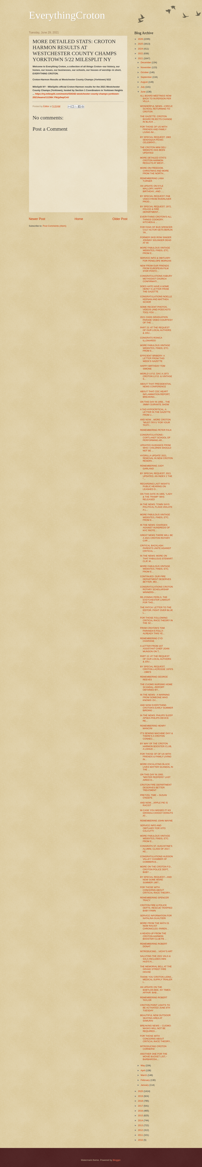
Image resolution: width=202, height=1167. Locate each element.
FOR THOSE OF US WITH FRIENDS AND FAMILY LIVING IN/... (153, 129)
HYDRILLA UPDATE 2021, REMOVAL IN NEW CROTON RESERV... (156, 458)
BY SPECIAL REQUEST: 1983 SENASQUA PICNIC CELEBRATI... (155, 140)
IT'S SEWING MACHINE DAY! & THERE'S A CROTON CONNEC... (156, 736)
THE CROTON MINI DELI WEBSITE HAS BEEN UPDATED (153, 150)
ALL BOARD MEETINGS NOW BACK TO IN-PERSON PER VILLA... (155, 98)
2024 (141, 48)
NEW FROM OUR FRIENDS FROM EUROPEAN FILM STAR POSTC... (154, 268)
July (143, 87)
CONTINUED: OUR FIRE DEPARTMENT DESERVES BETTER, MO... (155, 579)
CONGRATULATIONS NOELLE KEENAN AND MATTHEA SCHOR (156, 299)
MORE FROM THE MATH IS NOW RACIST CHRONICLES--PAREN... (154, 926)
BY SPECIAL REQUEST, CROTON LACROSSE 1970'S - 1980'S (156, 669)
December (146, 62)
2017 (141, 1105)
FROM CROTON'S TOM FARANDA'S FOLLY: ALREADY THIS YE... (152, 631)
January (145, 1085)
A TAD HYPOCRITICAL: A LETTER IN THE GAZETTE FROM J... (155, 412)
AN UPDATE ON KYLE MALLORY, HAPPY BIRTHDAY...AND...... (152, 189)
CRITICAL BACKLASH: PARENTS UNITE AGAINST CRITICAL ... (155, 548)
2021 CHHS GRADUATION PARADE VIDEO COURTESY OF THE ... (156, 320)
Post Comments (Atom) (54, 226)
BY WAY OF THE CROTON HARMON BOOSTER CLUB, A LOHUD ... (156, 746)
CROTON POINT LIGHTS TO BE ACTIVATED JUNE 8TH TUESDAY (155, 1008)
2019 (141, 1096)
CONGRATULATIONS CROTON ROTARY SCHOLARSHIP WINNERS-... (156, 589)
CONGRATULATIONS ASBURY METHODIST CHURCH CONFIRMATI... (156, 279)
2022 (141, 53)
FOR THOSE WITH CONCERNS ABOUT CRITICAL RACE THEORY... (155, 890)
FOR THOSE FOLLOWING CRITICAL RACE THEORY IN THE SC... (156, 620)
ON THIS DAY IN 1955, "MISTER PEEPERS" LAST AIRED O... (155, 777)
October (145, 72)
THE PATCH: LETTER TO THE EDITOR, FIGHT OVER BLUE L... (156, 610)
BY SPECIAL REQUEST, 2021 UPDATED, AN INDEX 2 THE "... (156, 476)
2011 (141, 1135)
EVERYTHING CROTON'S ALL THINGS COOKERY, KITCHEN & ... (156, 219)
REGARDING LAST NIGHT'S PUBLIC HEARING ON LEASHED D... (155, 486)
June (143, 91)
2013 (141, 1125)
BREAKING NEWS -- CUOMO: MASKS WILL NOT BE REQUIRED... (155, 1028)
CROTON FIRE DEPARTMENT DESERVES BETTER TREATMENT (156, 787)
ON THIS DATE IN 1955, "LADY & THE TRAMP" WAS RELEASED (156, 497)
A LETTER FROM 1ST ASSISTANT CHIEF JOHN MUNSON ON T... (154, 649)
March (144, 1075)
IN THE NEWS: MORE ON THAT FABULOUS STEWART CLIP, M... (156, 558)
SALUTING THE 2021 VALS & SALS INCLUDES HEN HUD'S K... (155, 959)
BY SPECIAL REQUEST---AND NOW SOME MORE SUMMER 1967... (156, 880)
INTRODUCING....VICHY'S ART (156, 951)
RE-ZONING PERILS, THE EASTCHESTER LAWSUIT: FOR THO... (155, 600)
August (144, 82)
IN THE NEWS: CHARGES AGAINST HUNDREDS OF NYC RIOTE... (155, 528)
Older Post (119, 219)
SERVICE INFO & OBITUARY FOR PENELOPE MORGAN (155, 259)
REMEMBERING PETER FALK (156, 430)
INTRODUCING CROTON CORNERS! (153, 1047)
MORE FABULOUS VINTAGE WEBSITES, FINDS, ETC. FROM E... (155, 250)
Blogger (117, 1160)
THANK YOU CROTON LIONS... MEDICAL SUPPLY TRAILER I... (156, 980)
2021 (141, 58)
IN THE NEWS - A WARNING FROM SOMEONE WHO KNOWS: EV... (155, 697)
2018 (141, 1101)
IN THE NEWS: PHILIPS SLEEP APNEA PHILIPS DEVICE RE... (156, 718)
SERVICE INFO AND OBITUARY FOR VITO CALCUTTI (153, 828)
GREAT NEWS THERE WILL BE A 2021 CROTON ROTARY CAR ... (156, 538)
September (146, 77)
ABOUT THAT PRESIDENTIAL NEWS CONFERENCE (155, 385)
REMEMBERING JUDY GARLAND (152, 467)
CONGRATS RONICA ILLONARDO (151, 339)
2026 (141, 39)
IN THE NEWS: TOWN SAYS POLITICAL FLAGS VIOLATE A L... (156, 507)
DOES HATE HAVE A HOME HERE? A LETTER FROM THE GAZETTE (154, 289)
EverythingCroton (67, 15)
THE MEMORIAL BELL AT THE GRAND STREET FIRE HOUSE (156, 969)
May (143, 1065)
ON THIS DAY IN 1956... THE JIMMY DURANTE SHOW (155, 403)
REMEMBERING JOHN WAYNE (156, 820)
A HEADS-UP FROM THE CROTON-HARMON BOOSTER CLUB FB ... (153, 936)
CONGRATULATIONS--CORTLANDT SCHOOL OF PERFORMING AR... (155, 437)
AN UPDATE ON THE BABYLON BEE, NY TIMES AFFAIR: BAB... (155, 990)
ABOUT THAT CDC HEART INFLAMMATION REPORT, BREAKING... (155, 394)
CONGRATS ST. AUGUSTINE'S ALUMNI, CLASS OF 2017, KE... (156, 849)
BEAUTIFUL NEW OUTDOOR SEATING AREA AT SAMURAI (155, 1018)
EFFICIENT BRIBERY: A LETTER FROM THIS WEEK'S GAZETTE (152, 358)
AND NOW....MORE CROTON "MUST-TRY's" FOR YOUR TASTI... (155, 422)
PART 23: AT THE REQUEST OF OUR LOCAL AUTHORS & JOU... (155, 330)
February (145, 1080)
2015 (141, 1115)
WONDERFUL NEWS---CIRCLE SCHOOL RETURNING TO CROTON (156, 109)
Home (79, 219)
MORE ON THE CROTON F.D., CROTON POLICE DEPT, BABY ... (156, 869)
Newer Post (37, 219)
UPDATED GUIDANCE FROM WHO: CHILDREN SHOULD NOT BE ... (155, 448)
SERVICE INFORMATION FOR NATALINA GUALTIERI (156, 917)
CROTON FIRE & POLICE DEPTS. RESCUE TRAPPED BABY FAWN (156, 908)
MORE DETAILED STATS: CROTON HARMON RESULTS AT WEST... (153, 160)
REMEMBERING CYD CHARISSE (151, 639)
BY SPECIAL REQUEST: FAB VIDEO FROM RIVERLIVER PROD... (155, 199)
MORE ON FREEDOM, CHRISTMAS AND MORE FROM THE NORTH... (154, 171)
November (146, 67)
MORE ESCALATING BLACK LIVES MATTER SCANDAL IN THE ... (156, 767)
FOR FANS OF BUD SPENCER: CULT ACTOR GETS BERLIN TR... (156, 230)
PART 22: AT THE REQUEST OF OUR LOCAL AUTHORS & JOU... (155, 659)
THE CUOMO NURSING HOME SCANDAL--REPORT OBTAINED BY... (156, 687)
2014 (141, 1120)
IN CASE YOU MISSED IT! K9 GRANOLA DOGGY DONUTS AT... (156, 813)
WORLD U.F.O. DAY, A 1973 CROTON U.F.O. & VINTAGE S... (156, 376)
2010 (141, 1140)
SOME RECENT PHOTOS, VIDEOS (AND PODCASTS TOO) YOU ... (155, 310)
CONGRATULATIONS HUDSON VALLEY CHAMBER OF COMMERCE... (156, 859)
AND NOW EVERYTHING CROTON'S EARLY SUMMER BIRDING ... (156, 708)
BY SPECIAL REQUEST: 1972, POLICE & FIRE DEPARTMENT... (155, 209)
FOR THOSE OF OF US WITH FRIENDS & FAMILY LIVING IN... (155, 757)
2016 (141, 1110)
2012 (141, 1130)
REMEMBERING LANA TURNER (152, 179)
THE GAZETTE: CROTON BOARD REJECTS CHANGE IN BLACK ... (156, 119)
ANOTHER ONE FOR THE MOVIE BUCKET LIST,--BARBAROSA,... (153, 1057)
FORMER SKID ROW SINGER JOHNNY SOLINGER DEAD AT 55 (155, 240)
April (143, 1070)
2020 (141, 1091)
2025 (141, 43)
